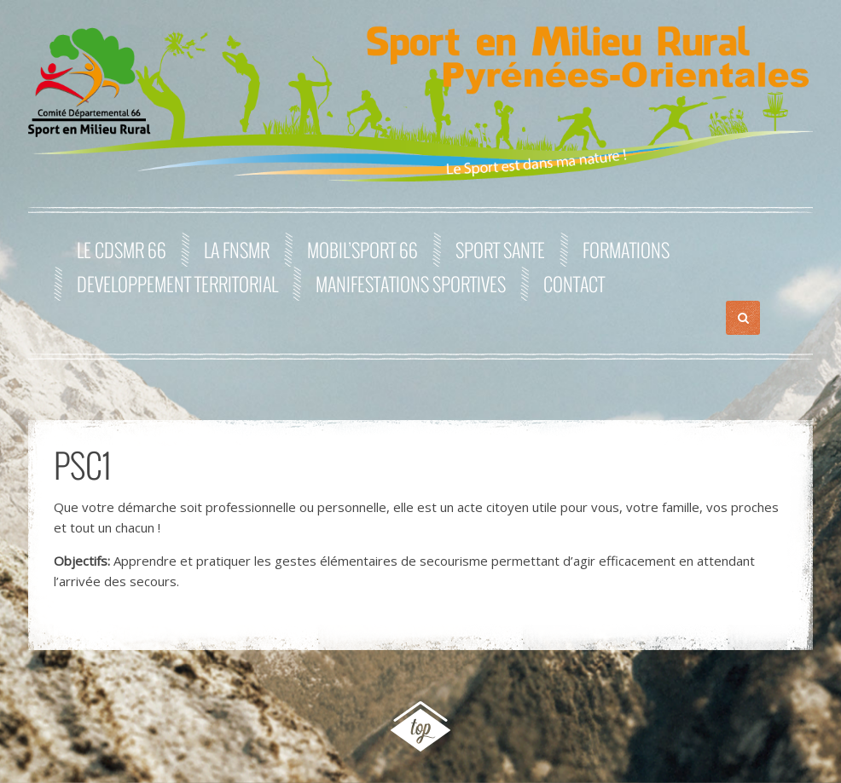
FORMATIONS (626, 249)
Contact (574, 283)
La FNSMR (237, 249)
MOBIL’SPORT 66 (362, 249)
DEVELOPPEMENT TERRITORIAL (177, 283)
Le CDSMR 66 (121, 249)
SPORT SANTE (500, 249)
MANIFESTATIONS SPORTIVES (411, 283)
